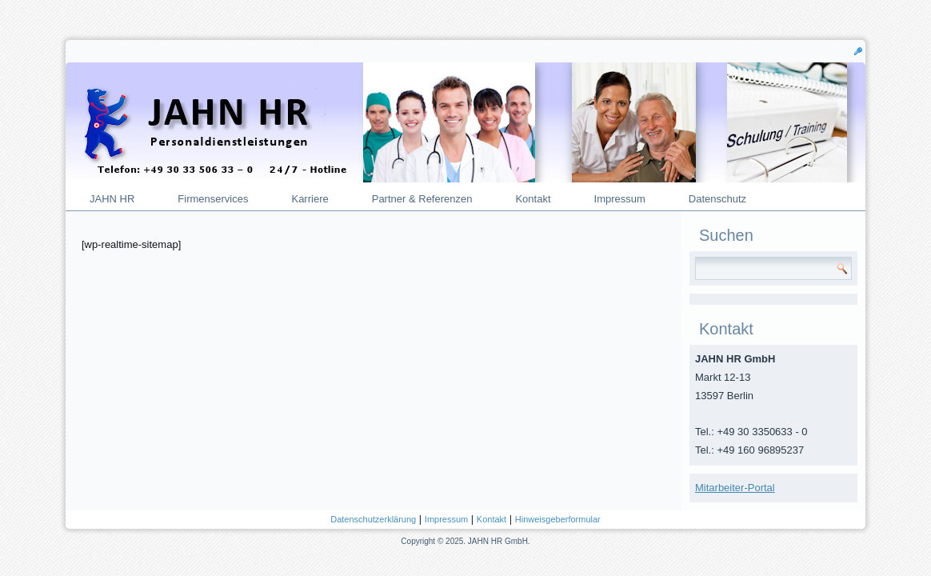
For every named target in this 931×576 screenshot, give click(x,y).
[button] (858, 50)
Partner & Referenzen (422, 199)
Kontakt (532, 199)
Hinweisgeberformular (558, 519)
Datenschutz (717, 199)
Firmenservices (213, 199)
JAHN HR (112, 199)
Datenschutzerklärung (373, 519)
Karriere (309, 199)
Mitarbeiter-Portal (735, 488)
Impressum (619, 199)
